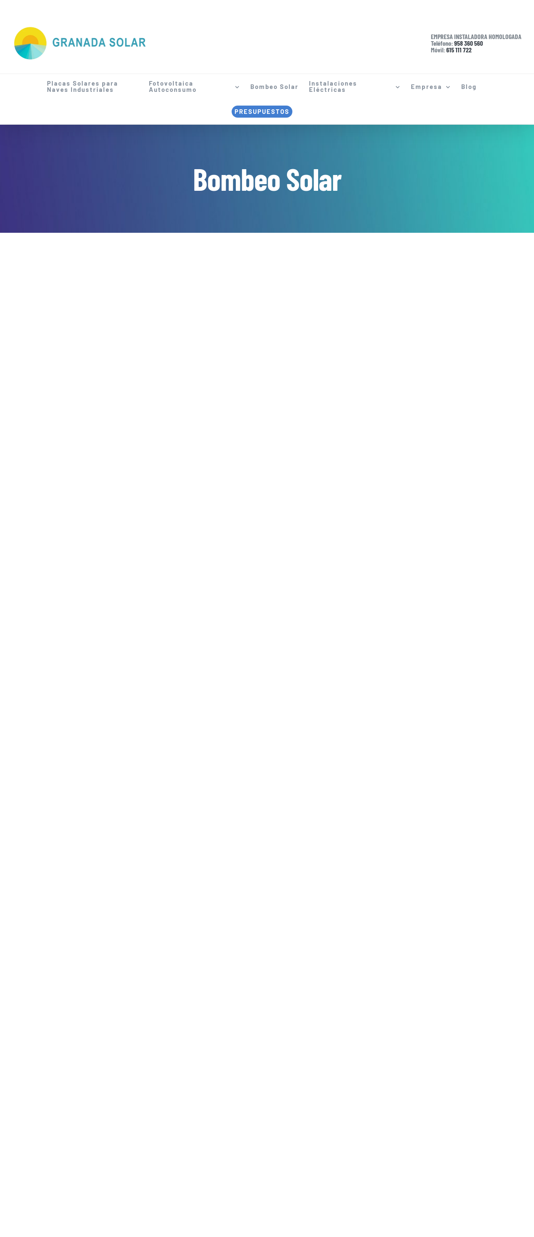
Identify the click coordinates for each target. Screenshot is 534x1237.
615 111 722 (459, 50)
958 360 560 (468, 43)
